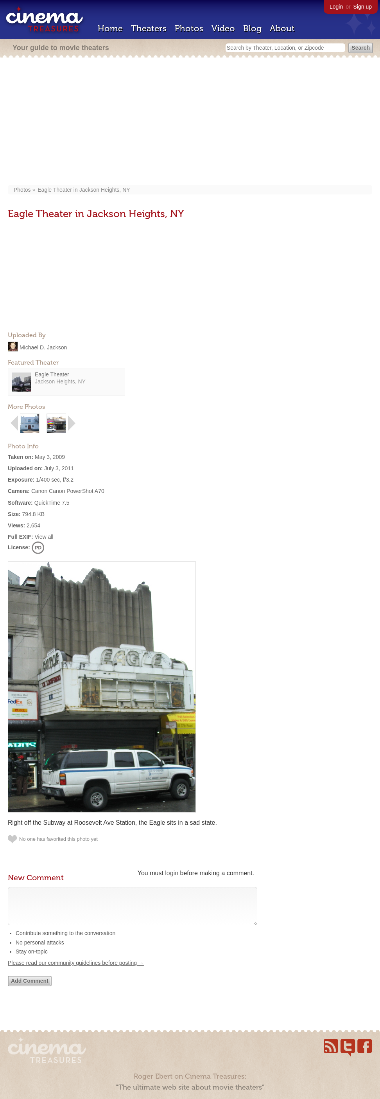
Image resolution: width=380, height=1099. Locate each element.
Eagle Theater (52, 374)
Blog (252, 28)
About (282, 28)
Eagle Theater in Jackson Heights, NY (84, 190)
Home (110, 28)
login (171, 873)
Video (223, 28)
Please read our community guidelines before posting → (76, 971)
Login (336, 7)
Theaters (149, 28)
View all (43, 537)
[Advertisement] (194, 122)
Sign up (362, 7)
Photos (189, 28)
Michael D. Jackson (43, 347)
